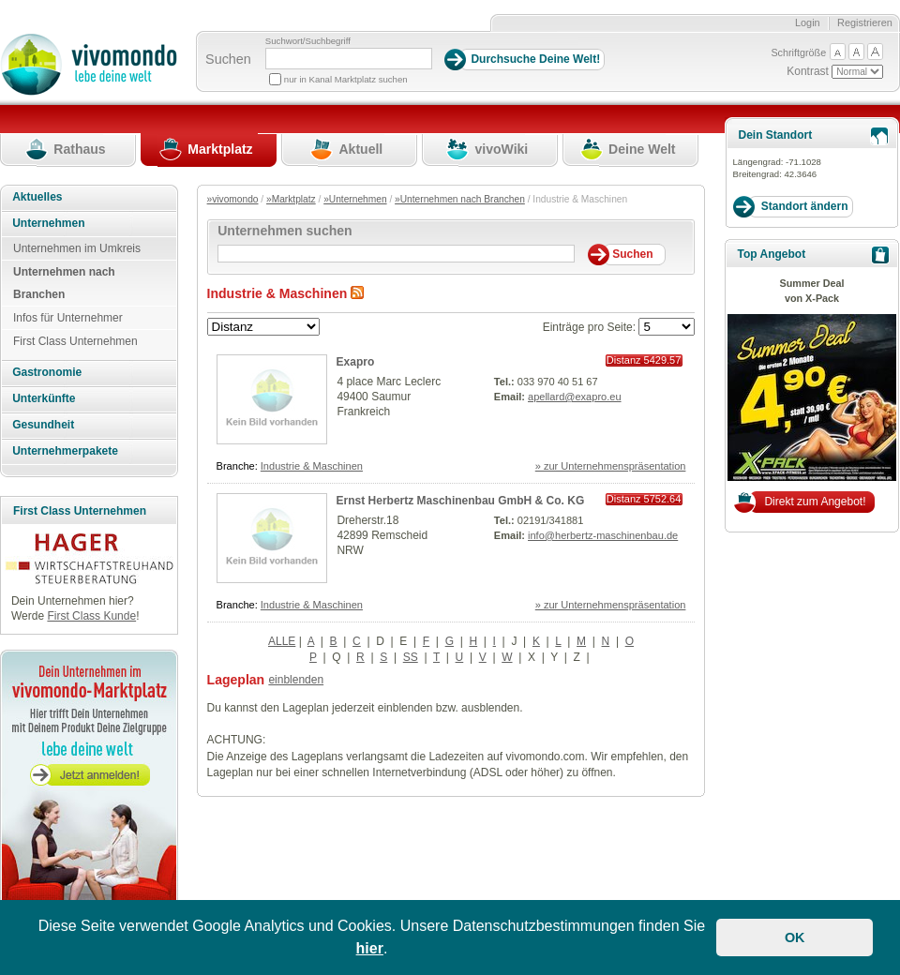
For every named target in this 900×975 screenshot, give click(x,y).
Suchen (228, 59)
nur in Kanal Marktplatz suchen (346, 79)
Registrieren (864, 22)
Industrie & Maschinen (312, 466)
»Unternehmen (354, 199)
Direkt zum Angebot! (814, 501)
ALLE (281, 641)
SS (410, 657)
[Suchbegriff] (348, 58)
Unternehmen (48, 223)
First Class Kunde (91, 615)
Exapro (356, 361)
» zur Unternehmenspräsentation (610, 466)
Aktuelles (37, 196)
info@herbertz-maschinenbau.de (603, 535)
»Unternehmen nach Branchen (460, 199)
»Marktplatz (291, 199)
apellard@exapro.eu (575, 396)
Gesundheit (43, 424)
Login (807, 22)
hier (369, 948)
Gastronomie (47, 372)
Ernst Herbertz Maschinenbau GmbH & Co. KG (461, 500)
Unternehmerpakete (65, 451)
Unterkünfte (43, 398)
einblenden (295, 679)
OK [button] (795, 937)
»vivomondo (233, 199)
